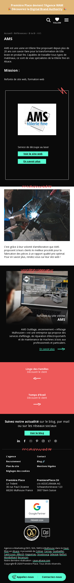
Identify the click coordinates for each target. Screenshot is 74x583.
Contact (41, 456)
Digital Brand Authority (46, 9)
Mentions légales (46, 466)
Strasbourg (43, 554)
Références (20, 33)
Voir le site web (32, 153)
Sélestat (54, 554)
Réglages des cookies (18, 471)
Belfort (62, 554)
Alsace (16, 551)
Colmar (39, 551)
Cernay (48, 551)
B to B (32, 33)
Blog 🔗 (41, 461)
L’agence (11, 456)
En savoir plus (31, 161)
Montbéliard (10, 557)
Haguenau (30, 554)
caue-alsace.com (41, 560)
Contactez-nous (52, 577)
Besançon (23, 557)
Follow (57, 20)
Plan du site (12, 466)
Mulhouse (49, 548)
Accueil (8, 33)
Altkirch (20, 554)
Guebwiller (58, 551)
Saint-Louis (10, 554)
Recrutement (13, 461)
